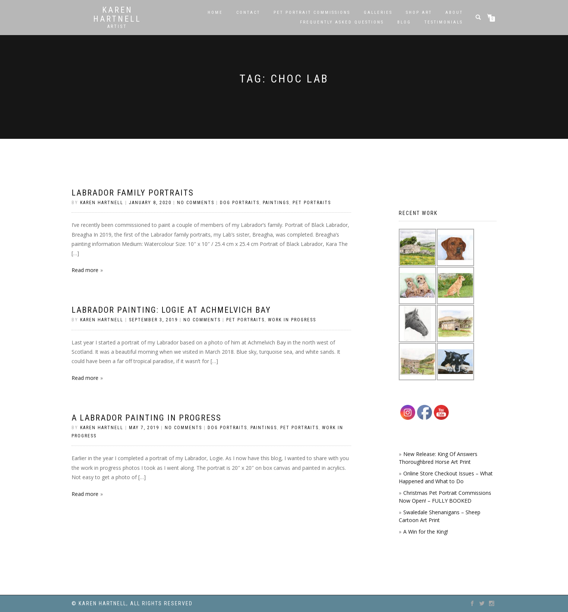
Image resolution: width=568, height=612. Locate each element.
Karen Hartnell (117, 15)
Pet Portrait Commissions (312, 12)
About (454, 12)
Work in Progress (292, 319)
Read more (85, 270)
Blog (404, 22)
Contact (248, 12)
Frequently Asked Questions (342, 22)
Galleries (378, 12)
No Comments (195, 202)
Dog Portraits (239, 202)
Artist (117, 26)
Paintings (276, 202)
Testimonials (444, 22)
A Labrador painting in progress (146, 417)
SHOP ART (419, 12)
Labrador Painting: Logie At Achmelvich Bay (171, 310)
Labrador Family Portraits (133, 192)
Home (215, 12)
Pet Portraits (312, 202)
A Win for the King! (425, 531)
